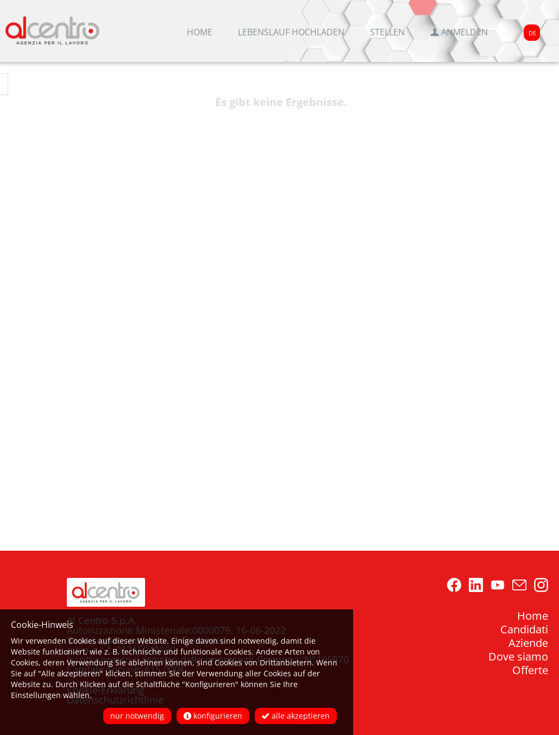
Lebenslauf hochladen (291, 32)
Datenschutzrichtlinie (115, 699)
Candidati (524, 629)
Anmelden (459, 32)
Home (199, 32)
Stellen (387, 32)
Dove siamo (518, 656)
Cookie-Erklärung (106, 689)
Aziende (528, 643)
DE (532, 33)
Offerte (530, 670)
